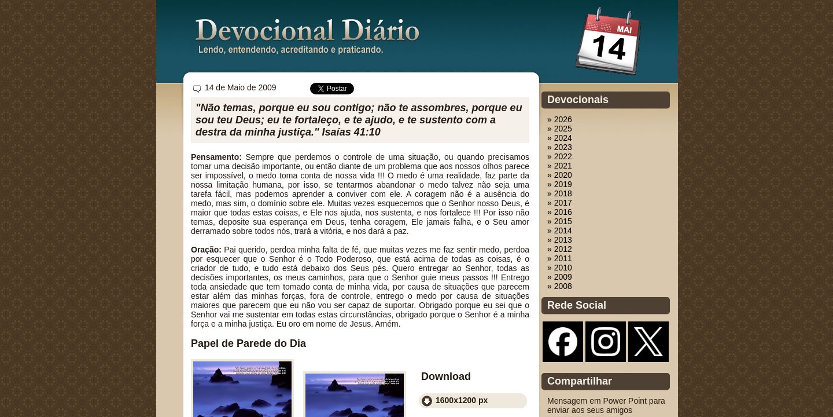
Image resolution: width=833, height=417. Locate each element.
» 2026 (559, 119)
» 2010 (559, 267)
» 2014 (559, 230)
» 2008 (559, 286)
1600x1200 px (462, 400)
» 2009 (559, 276)
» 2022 (559, 156)
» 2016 (559, 212)
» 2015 (559, 221)
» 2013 (559, 239)
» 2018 (559, 193)
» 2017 (559, 202)
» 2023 (559, 147)
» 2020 (559, 175)
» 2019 (559, 184)
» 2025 (559, 128)
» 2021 (559, 165)
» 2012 (559, 249)
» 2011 (559, 258)
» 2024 (559, 137)
